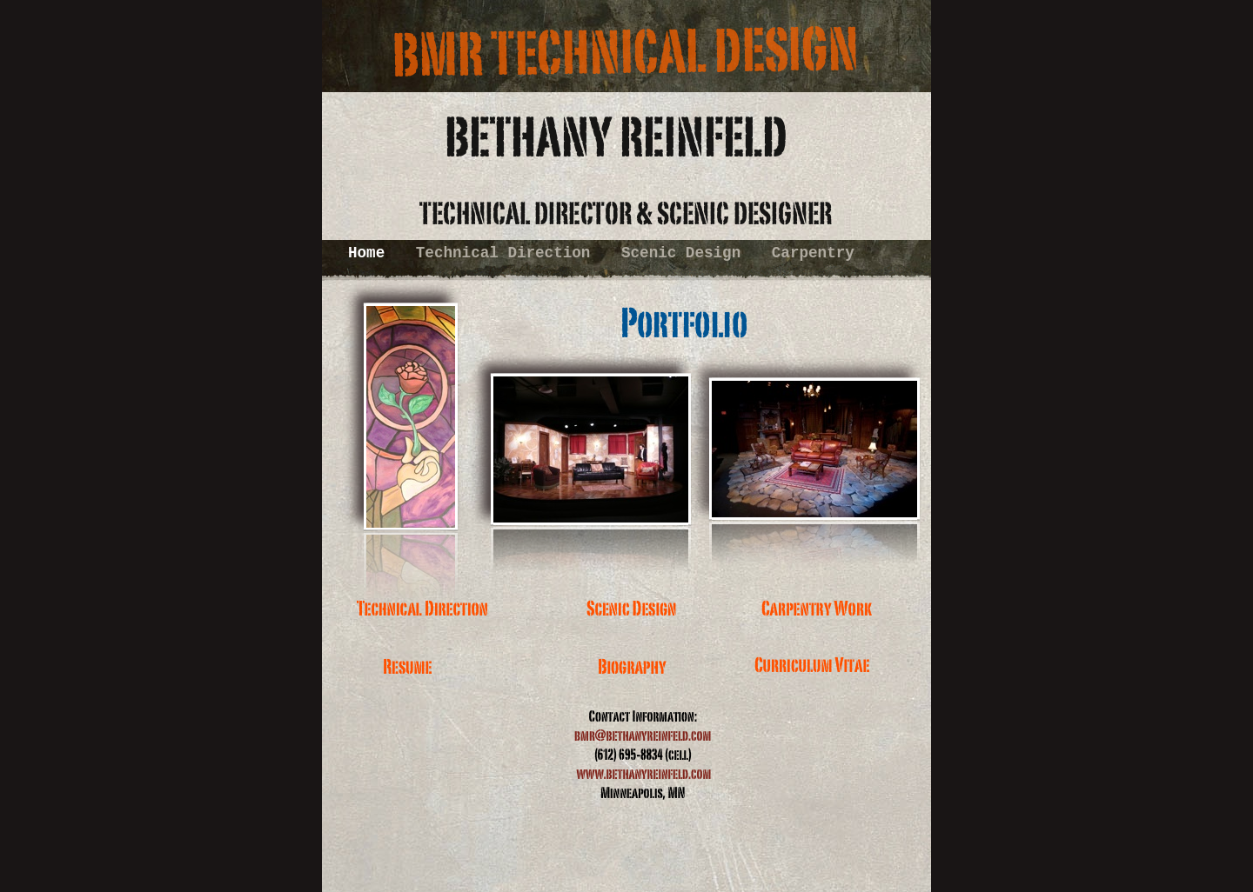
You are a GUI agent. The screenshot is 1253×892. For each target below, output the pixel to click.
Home (371, 253)
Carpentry (813, 253)
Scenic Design (685, 253)
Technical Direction (508, 253)
